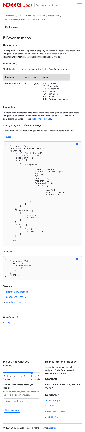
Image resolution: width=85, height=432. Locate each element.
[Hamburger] (79, 5)
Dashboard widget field (17, 318)
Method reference (36, 15)
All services (50, 405)
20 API (21, 15)
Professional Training (55, 411)
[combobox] (54, 5)
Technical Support (53, 400)
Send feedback (12, 410)
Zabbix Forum (51, 417)
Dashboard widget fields (14, 19)
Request (7, 136)
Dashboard (53, 15)
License (52, 428)
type (26, 77)
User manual (9, 15)
